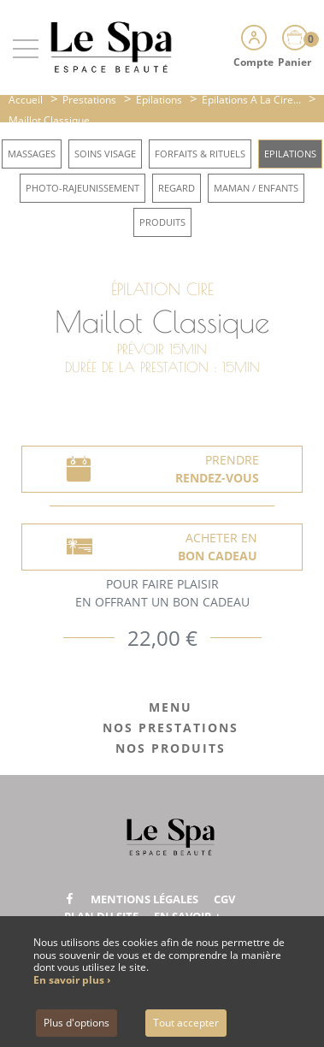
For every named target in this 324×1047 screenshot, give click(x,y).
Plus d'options (76, 1022)
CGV (224, 899)
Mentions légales (144, 899)
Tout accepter (186, 1022)
